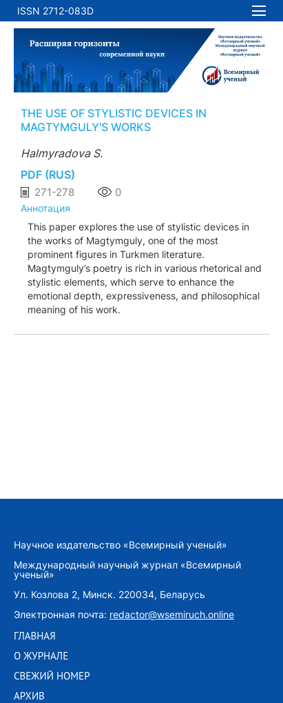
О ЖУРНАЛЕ (41, 656)
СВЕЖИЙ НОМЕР (52, 676)
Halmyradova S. (62, 153)
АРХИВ (29, 696)
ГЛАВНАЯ (35, 636)
